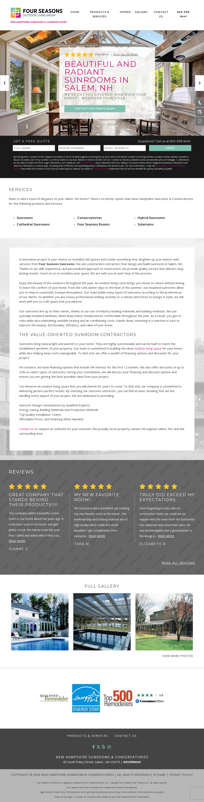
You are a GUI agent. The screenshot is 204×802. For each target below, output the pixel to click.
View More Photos (177, 656)
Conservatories (89, 218)
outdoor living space (148, 348)
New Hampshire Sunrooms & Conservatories (38, 22)
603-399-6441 (183, 14)
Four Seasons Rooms (93, 224)
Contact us (26, 429)
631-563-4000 (87, 162)
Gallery (141, 12)
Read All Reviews (125, 54)
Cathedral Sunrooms (33, 224)
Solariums (146, 224)
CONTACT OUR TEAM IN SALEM (95, 108)
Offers (125, 12)
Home (75, 12)
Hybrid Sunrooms (151, 218)
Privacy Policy (181, 775)
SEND (170, 147)
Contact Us (161, 14)
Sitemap (159, 775)
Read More (17, 541)
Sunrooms (25, 218)
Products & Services (99, 14)
